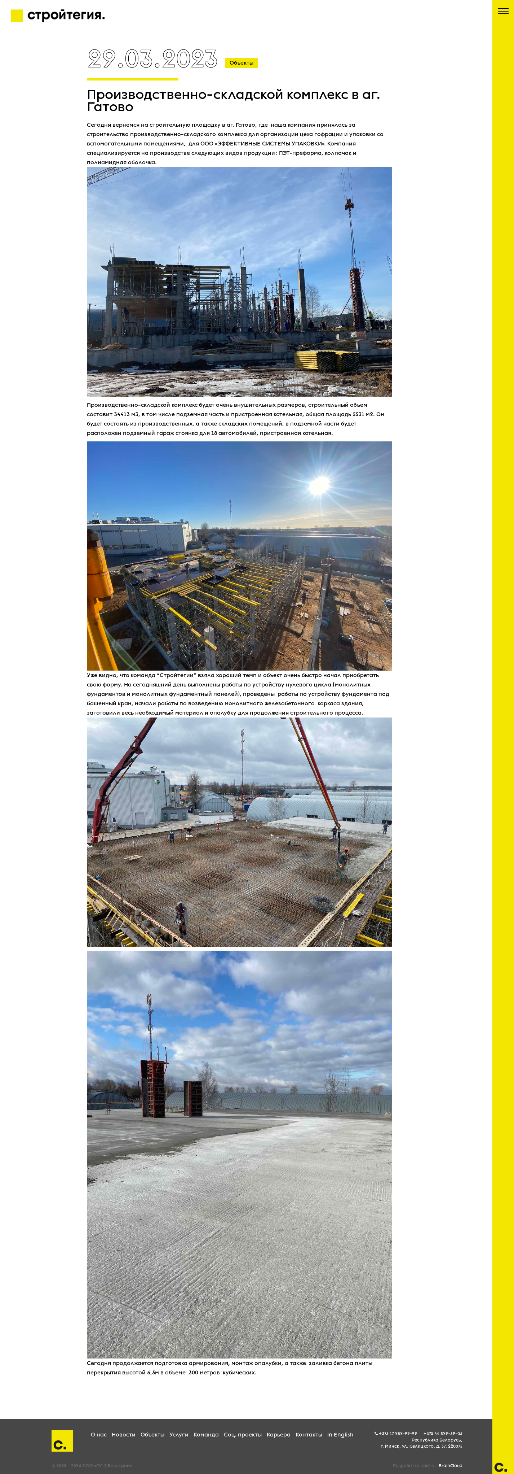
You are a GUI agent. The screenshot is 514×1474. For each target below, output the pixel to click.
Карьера (279, 1434)
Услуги (179, 1434)
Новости (124, 1434)
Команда (206, 1434)
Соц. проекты (243, 1434)
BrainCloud (450, 1465)
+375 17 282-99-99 (398, 1433)
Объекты (152, 1434)
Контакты (309, 1434)
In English (340, 1434)
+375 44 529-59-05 (443, 1433)
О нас (99, 1434)
